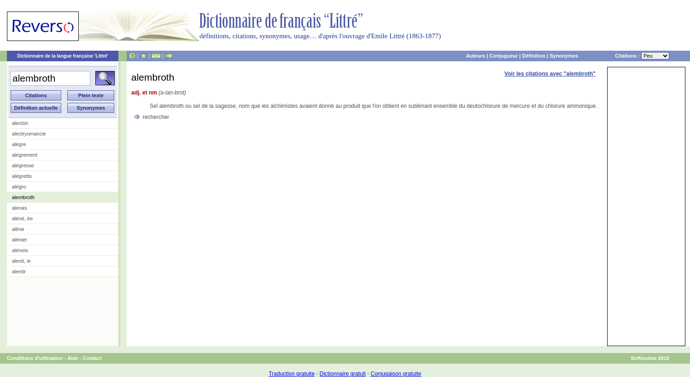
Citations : (642, 56)
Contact (92, 358)
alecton (20, 123)
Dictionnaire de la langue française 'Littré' (62, 56)
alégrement (24, 155)
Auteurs (475, 56)
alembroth (23, 197)
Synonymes (564, 56)
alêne (18, 229)
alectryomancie (29, 133)
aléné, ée (22, 218)
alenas (19, 208)
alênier (19, 239)
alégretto (22, 176)
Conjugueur (504, 56)
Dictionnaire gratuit (343, 374)
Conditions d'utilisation (35, 358)
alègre (19, 144)
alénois (20, 250)
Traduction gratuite (292, 374)
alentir (19, 271)
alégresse (23, 165)
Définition (533, 56)
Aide (72, 358)
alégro (19, 186)
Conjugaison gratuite (395, 374)
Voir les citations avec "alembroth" (550, 74)
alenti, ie (21, 261)
